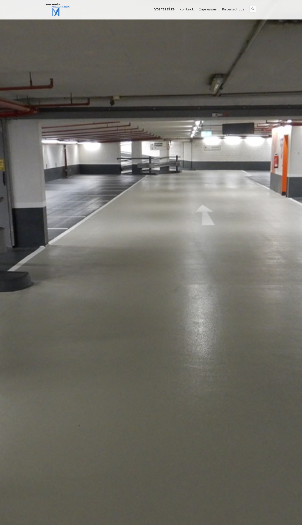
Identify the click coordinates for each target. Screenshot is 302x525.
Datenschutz (233, 9)
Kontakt (187, 9)
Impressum (208, 9)
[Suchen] (253, 9)
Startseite (164, 9)
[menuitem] (164, 9)
